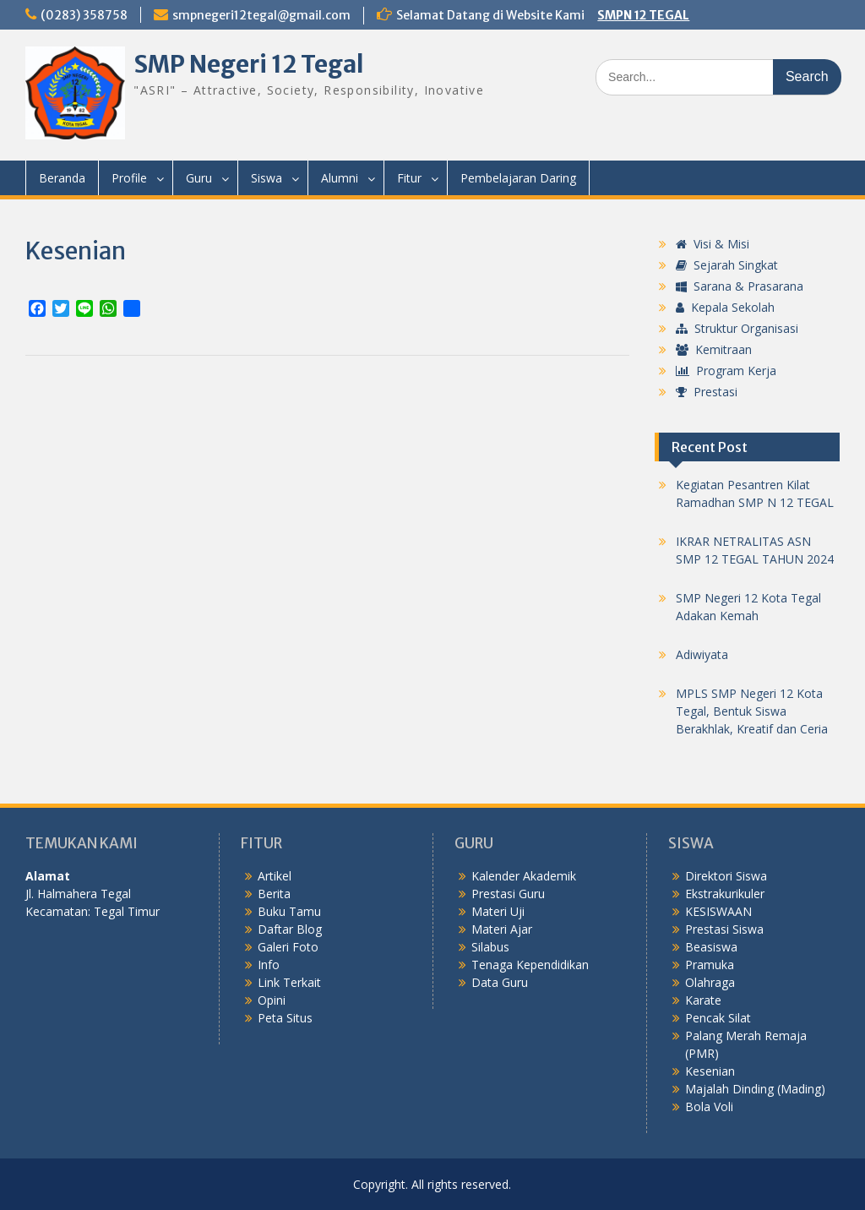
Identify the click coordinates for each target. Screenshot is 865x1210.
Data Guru (499, 982)
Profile (129, 178)
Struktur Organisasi (737, 328)
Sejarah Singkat (727, 265)
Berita (274, 894)
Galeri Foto (288, 947)
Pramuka (709, 965)
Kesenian (710, 1071)
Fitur (409, 178)
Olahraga (710, 982)
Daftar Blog (290, 929)
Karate (703, 1000)
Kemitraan (714, 349)
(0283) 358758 (84, 15)
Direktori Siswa (726, 876)
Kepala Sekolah (725, 307)
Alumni (339, 178)
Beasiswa (711, 947)
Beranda (62, 178)
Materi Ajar (501, 929)
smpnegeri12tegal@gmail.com (261, 15)
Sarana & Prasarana (739, 286)
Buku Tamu (289, 911)
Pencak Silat (718, 1018)
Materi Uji (498, 911)
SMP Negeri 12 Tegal (248, 64)
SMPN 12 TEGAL (643, 15)
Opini (272, 1000)
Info (269, 965)
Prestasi (706, 392)
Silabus (490, 947)
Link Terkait (289, 982)
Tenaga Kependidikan (530, 965)
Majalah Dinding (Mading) (755, 1089)
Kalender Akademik (523, 876)
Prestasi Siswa (724, 929)
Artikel (274, 876)
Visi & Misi (712, 244)
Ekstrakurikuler (724, 894)
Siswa (266, 178)
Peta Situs (285, 1018)
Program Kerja (726, 370)
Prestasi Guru (508, 894)
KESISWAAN (718, 911)
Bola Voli (709, 1106)
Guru (199, 178)
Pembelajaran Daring (518, 178)
